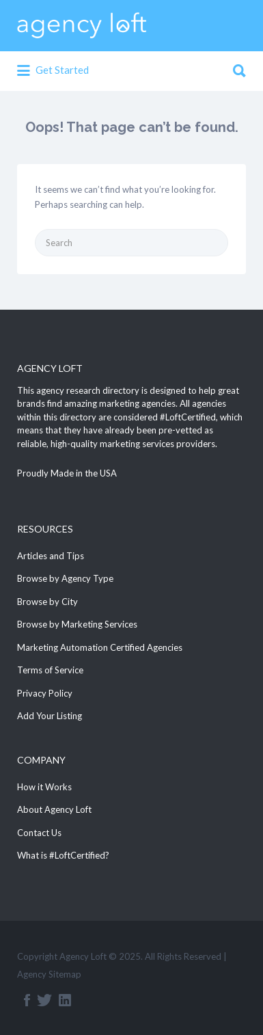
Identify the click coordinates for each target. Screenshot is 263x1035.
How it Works (44, 786)
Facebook (27, 1000)
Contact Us (39, 832)
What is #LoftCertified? (63, 855)
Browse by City (47, 601)
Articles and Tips (50, 555)
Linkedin (65, 1000)
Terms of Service (50, 669)
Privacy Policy (44, 693)
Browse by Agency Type (65, 578)
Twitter (44, 1000)
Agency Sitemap (49, 974)
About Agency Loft (54, 809)
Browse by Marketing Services (77, 624)
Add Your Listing (49, 715)
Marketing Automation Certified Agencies (99, 647)
